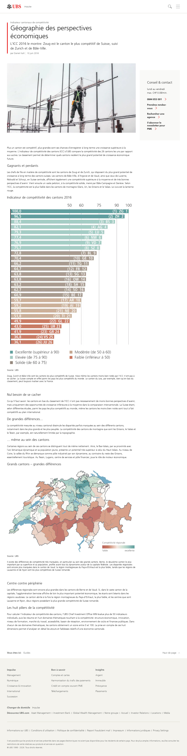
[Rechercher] (170, 7)
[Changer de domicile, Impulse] (36, 708)
